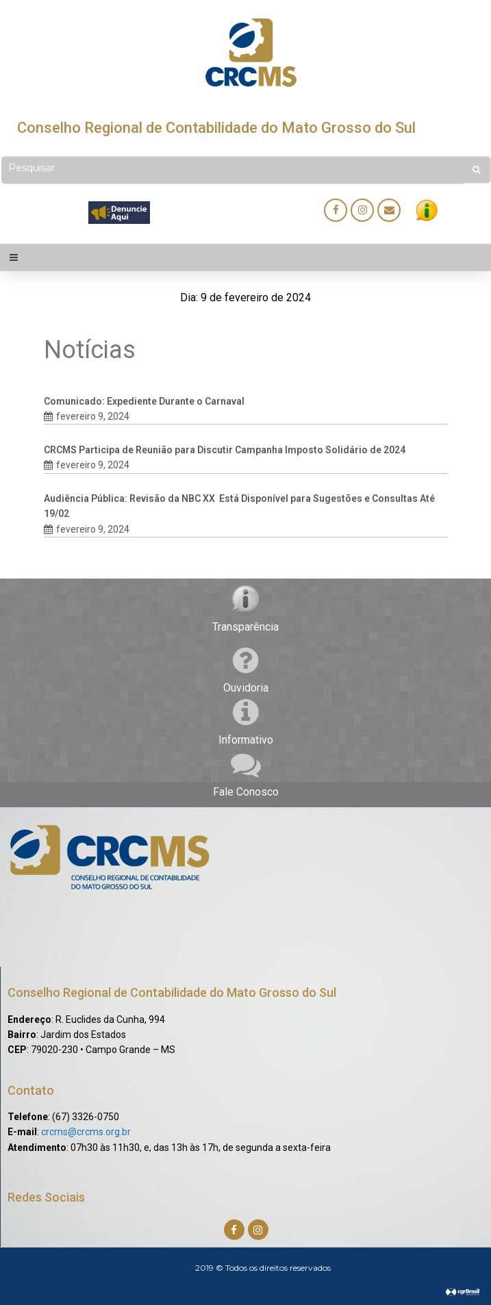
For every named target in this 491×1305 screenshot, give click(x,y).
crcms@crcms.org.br (86, 1131)
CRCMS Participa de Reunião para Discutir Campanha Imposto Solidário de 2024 (224, 449)
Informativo (245, 739)
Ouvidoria (245, 687)
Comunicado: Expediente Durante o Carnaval (144, 401)
